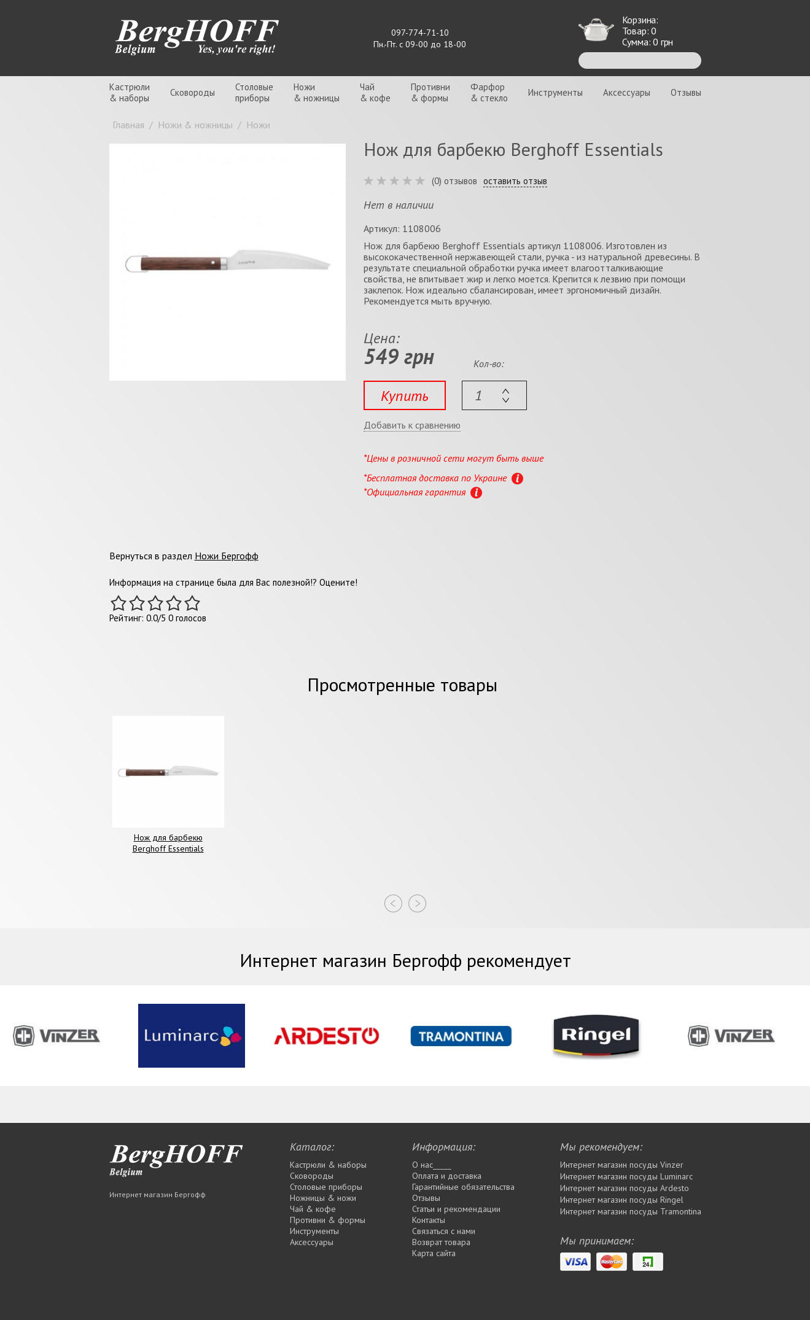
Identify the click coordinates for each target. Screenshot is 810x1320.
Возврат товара (441, 1242)
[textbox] (494, 395)
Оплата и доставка (446, 1175)
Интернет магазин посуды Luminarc (626, 1176)
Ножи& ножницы (317, 92)
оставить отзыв (515, 181)
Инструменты (555, 92)
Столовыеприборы (254, 92)
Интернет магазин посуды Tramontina (630, 1211)
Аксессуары (626, 92)
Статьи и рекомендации (456, 1208)
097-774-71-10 (420, 32)
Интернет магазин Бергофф (157, 1194)
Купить (405, 395)
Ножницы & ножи (323, 1197)
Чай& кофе (375, 92)
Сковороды (192, 92)
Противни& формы (430, 92)
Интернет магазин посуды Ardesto (624, 1188)
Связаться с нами (443, 1231)
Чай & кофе (313, 1208)
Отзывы (686, 92)
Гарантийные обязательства (463, 1186)
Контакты (428, 1219)
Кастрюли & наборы (328, 1164)
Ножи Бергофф (227, 555)
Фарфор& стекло (489, 92)
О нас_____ (431, 1164)
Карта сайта (434, 1253)
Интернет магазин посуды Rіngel (621, 1199)
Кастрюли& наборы (129, 92)
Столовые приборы (326, 1186)
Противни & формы (327, 1219)
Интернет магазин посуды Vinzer (621, 1164)
